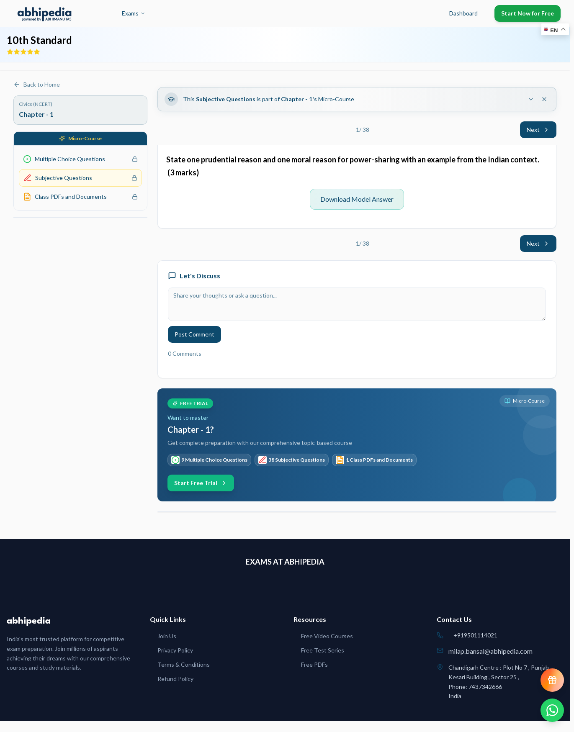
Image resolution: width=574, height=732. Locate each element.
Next (538, 129)
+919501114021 (475, 635)
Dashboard (463, 13)
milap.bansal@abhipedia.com (490, 651)
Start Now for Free (527, 13)
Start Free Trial (200, 482)
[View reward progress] (552, 680)
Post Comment (194, 334)
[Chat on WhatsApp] (552, 710)
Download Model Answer (357, 199)
